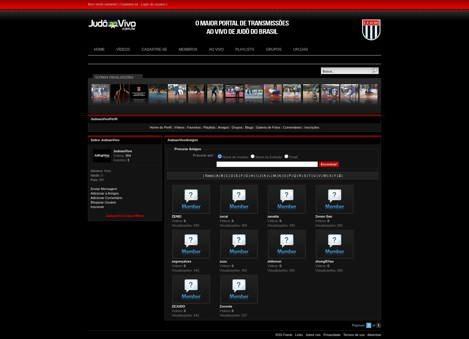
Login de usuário (153, 4)
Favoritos (194, 127)
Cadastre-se (129, 4)
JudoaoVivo (122, 151)
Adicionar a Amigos (105, 193)
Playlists (209, 127)
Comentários (292, 127)
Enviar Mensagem (104, 189)
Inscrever (97, 207)
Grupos (237, 127)
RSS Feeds (283, 335)
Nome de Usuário (235, 157)
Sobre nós (313, 335)
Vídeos (179, 127)
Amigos (223, 127)
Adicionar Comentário (106, 198)
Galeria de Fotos (268, 127)
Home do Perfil (161, 127)
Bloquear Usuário (103, 202)
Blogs (249, 127)
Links (299, 335)
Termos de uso (354, 335)
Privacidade (331, 335)
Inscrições (311, 127)
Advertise (374, 335)
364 (128, 155)
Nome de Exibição (268, 157)
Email (293, 157)
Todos (209, 175)
